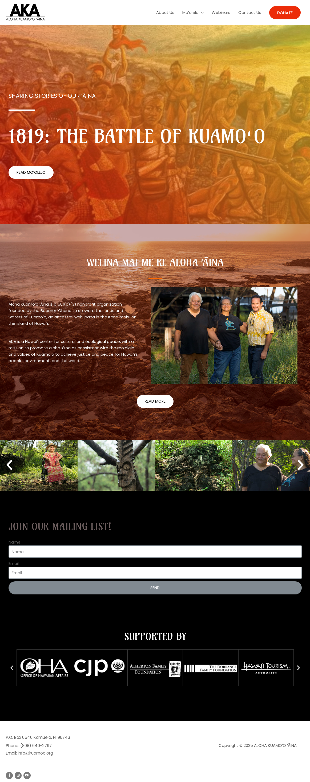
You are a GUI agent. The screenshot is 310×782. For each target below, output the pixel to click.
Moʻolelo (190, 12)
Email (14, 563)
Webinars (221, 12)
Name (15, 542)
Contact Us (249, 12)
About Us (165, 12)
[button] (31, 172)
